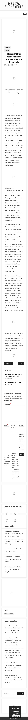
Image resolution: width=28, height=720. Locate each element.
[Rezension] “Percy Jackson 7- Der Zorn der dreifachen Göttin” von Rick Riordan (14, 630)
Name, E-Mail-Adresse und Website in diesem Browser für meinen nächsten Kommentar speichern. (22, 442)
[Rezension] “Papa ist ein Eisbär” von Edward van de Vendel (13, 559)
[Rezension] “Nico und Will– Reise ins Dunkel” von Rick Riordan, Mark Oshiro (13, 642)
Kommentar (7, 404)
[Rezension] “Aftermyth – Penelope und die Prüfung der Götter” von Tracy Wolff (14, 533)
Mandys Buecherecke (9, 65)
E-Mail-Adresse (13, 426)
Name (6, 425)
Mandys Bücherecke (14, 5)
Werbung (7, 50)
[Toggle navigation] (25, 14)
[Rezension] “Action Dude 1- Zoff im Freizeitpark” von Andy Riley (13, 569)
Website (21, 425)
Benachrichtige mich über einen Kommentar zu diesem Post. (7, 459)
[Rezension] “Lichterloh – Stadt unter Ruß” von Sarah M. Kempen (14, 680)
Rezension (7, 47)
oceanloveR (8, 650)
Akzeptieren (16, 716)
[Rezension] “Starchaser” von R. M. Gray (13, 382)
